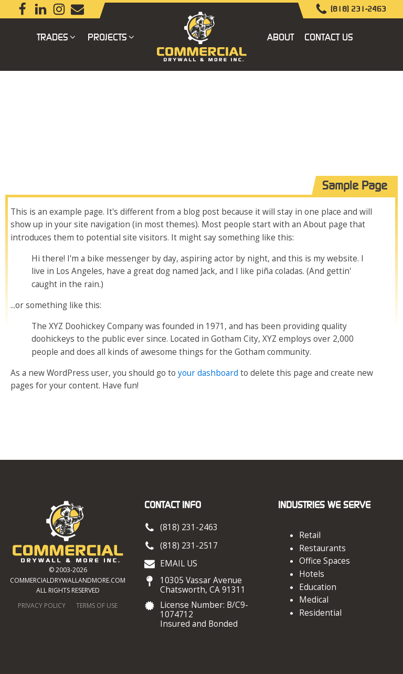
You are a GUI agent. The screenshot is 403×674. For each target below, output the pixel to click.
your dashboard (208, 372)
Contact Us (328, 37)
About (280, 37)
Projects (112, 37)
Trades (57, 37)
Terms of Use (97, 605)
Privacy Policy (42, 605)
